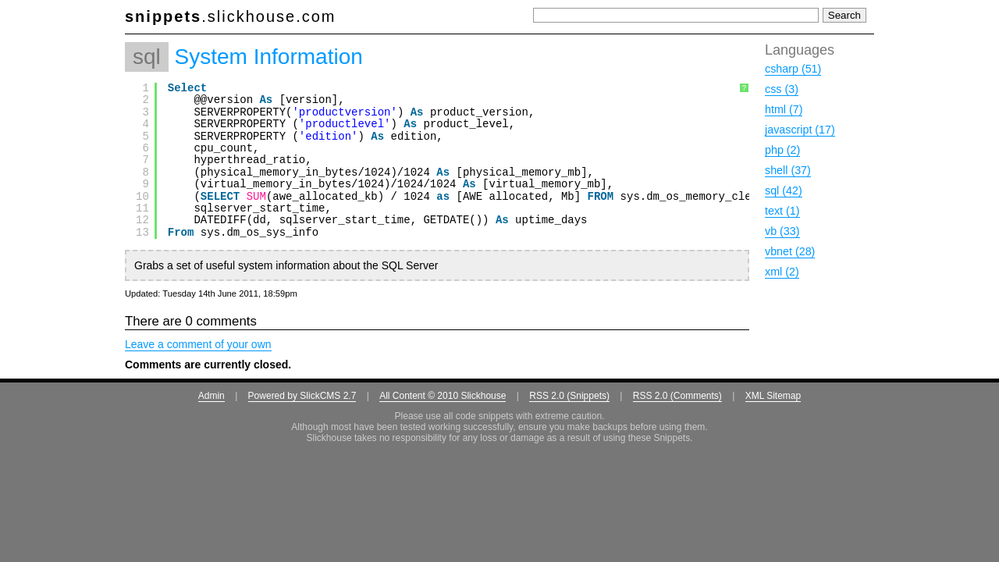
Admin (211, 395)
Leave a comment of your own (198, 344)
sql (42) (783, 190)
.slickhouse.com (230, 16)
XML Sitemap (773, 395)
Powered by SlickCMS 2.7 (302, 395)
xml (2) (782, 271)
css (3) (781, 89)
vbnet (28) (790, 251)
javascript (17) (800, 129)
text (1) (782, 211)
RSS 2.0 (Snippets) (569, 395)
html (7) (783, 109)
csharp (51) (793, 68)
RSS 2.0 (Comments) (677, 395)
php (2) (782, 150)
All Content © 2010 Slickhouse (442, 395)
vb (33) (782, 231)
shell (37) (788, 170)
